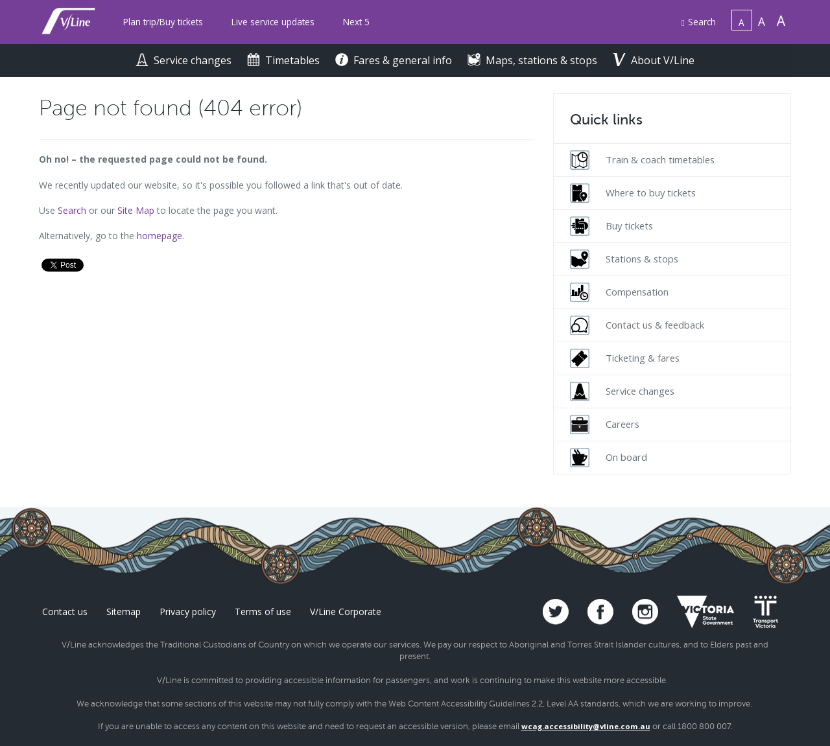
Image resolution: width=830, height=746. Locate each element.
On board (608, 457)
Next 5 (356, 22)
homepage (159, 235)
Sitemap (123, 611)
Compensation (619, 292)
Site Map (135, 210)
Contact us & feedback (637, 325)
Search (699, 22)
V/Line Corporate (345, 611)
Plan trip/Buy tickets (163, 22)
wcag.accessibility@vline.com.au (585, 726)
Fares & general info (395, 60)
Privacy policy (188, 611)
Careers (604, 424)
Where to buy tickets (633, 193)
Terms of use (263, 611)
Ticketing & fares (625, 358)
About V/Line (653, 60)
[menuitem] (163, 22)
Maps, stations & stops (534, 60)
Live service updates (272, 22)
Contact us (65, 611)
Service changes (185, 60)
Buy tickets (611, 226)
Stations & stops (624, 259)
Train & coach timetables (642, 160)
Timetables (284, 60)
